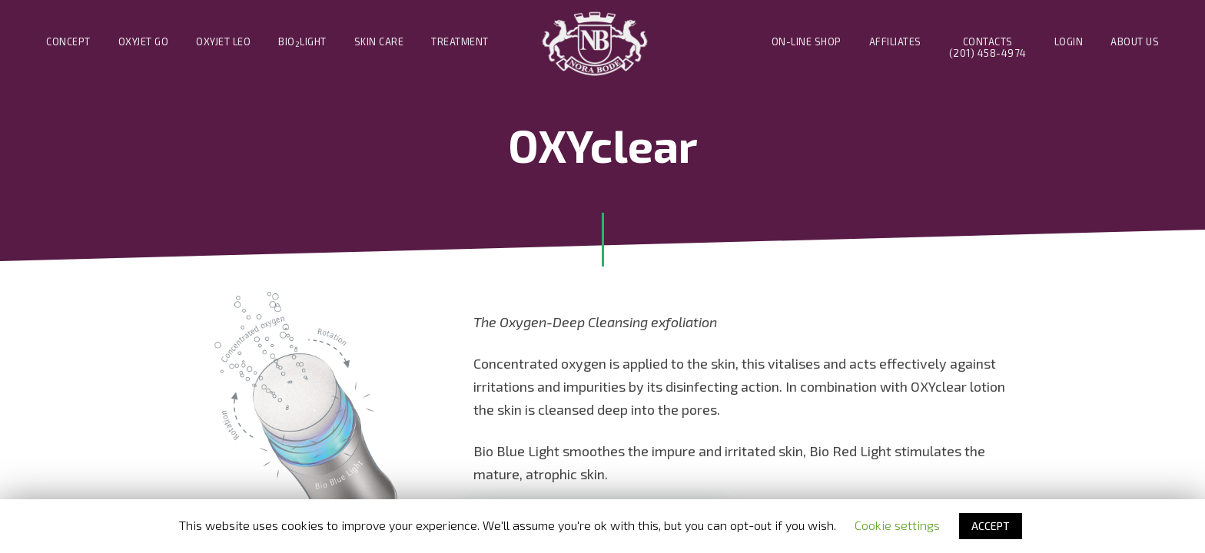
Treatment (460, 42)
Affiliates (895, 42)
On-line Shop (807, 42)
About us (1134, 42)
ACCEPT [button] (990, 525)
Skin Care (379, 42)
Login (1069, 42)
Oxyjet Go (143, 42)
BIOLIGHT (302, 42)
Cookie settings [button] (897, 525)
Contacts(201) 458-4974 (988, 47)
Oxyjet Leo (223, 42)
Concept (68, 42)
